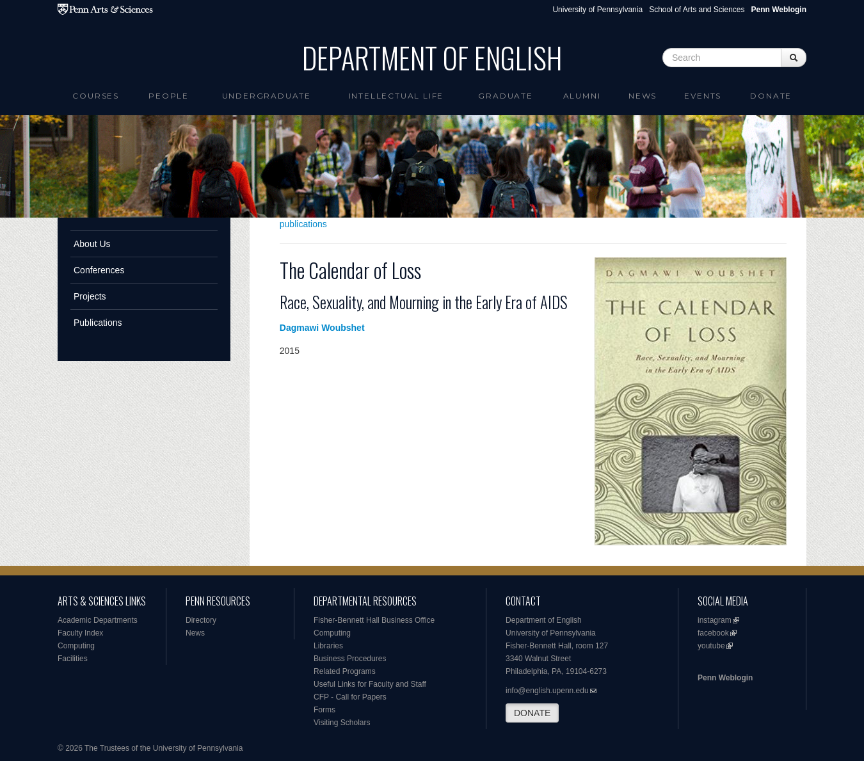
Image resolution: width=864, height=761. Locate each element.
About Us (92, 244)
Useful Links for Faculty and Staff (370, 684)
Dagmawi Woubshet (322, 328)
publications (303, 224)
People (168, 95)
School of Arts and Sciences (696, 9)
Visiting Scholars (342, 722)
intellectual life (396, 95)
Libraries (328, 645)
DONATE (532, 713)
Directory (201, 620)
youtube (711, 645)
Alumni (582, 95)
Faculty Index (80, 633)
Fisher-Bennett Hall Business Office (374, 620)
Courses (95, 95)
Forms (324, 709)
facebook (713, 633)
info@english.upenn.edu (547, 690)
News (642, 95)
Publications (98, 322)
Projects (90, 296)
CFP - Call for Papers (350, 697)
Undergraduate (266, 95)
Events (702, 95)
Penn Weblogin (725, 677)
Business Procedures (350, 658)
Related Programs (345, 671)
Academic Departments (98, 620)
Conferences (99, 270)
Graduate (505, 95)
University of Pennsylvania (597, 9)
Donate (771, 95)
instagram (715, 620)
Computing (76, 645)
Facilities (73, 658)
